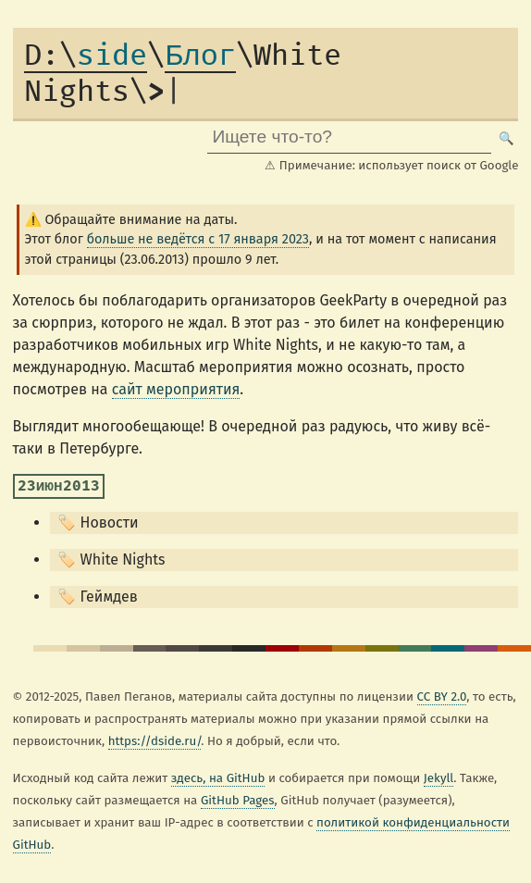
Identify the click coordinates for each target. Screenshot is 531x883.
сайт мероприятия (176, 389)
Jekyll (439, 778)
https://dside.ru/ (155, 741)
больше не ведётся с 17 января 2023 (198, 239)
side (85, 56)
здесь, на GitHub (218, 778)
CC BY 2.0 (442, 697)
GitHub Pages (238, 800)
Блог (200, 56)
